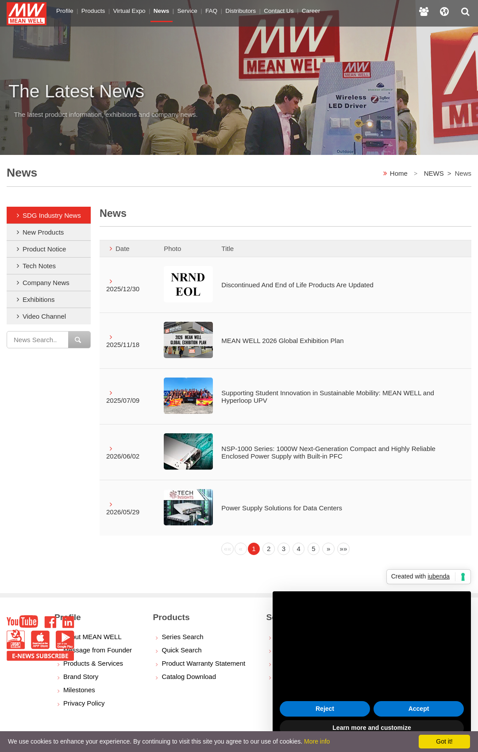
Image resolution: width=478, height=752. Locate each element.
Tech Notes (39, 266)
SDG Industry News (52, 215)
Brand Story (80, 676)
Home (399, 173)
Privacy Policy (83, 703)
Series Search (182, 636)
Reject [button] (325, 708)
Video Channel (44, 316)
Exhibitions (39, 299)
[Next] (328, 549)
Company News (46, 282)
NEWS (434, 173)
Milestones (79, 690)
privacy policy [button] (341, 617)
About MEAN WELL (92, 636)
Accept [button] (419, 708)
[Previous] (227, 549)
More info (317, 741)
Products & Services (93, 663)
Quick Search (181, 650)
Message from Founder (97, 650)
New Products (43, 232)
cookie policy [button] (314, 644)
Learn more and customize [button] (371, 727)
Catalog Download (189, 676)
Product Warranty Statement (203, 663)
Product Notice (44, 249)
